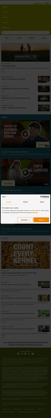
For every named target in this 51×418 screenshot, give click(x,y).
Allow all (41, 220)
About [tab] (42, 202)
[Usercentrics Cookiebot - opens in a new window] (41, 197)
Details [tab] (25, 202)
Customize (25, 220)
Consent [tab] (9, 202)
